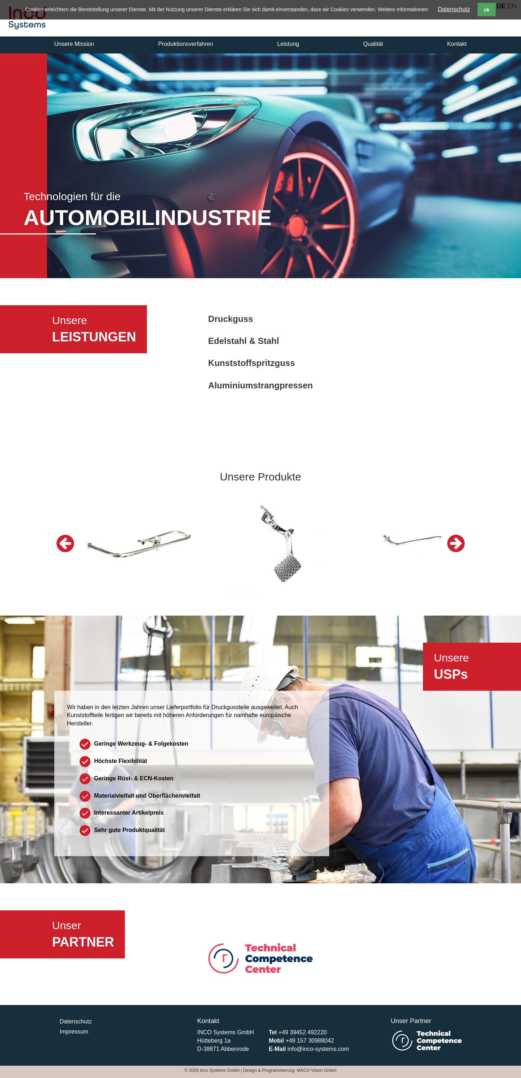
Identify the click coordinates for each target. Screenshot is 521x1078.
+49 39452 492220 (302, 1032)
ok (487, 10)
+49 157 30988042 (309, 1041)
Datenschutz (454, 9)
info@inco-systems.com (318, 1049)
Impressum (74, 1032)
